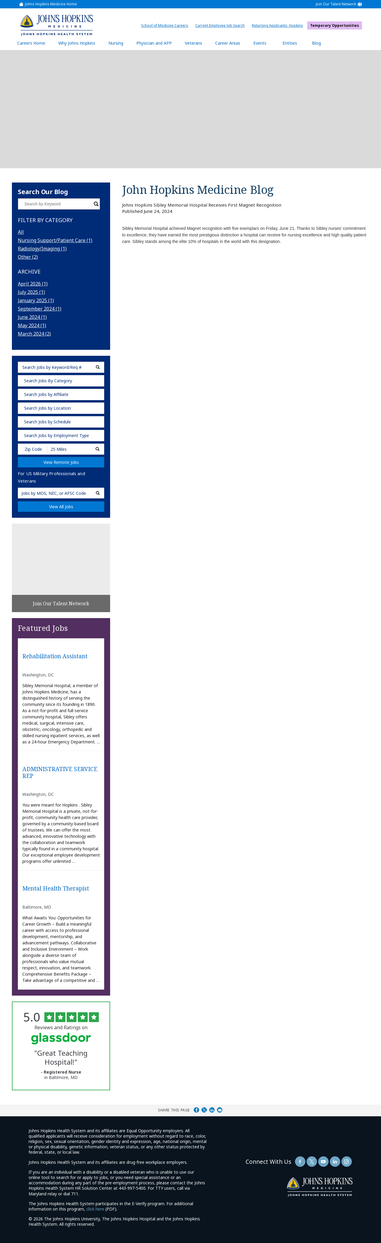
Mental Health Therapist (55, 888)
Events (259, 43)
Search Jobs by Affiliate (46, 394)
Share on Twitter (204, 1110)
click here (95, 1209)
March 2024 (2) (34, 333)
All (21, 232)
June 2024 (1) (32, 317)
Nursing (118, 43)
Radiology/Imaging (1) (42, 248)
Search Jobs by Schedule (47, 422)
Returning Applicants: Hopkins (279, 25)
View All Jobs (61, 506)
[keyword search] (61, 367)
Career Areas (227, 43)
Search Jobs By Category (48, 380)
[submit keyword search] (98, 367)
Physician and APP (157, 43)
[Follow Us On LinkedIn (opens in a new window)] (335, 1161)
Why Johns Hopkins (76, 43)
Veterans (193, 43)
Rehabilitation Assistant (55, 656)
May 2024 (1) (32, 325)
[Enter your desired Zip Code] (32, 449)
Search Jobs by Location (47, 408)
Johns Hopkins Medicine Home (51, 4)
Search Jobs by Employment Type (56, 435)
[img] (56, 25)
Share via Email (219, 1110)
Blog (316, 43)
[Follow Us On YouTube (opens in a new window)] (323, 1161)
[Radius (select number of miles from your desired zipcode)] (68, 449)
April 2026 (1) (33, 283)
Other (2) (28, 257)
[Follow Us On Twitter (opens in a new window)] (312, 1161)
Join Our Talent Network (336, 4)
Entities (294, 43)
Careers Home (31, 43)
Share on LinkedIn (212, 1110)
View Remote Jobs (61, 462)
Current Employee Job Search (221, 25)
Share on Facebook (196, 1110)
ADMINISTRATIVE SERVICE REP (59, 772)
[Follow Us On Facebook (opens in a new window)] (300, 1161)
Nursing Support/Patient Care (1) (55, 240)
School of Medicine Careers (166, 25)
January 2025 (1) (36, 300)
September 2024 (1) (39, 308)
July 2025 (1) (31, 292)
